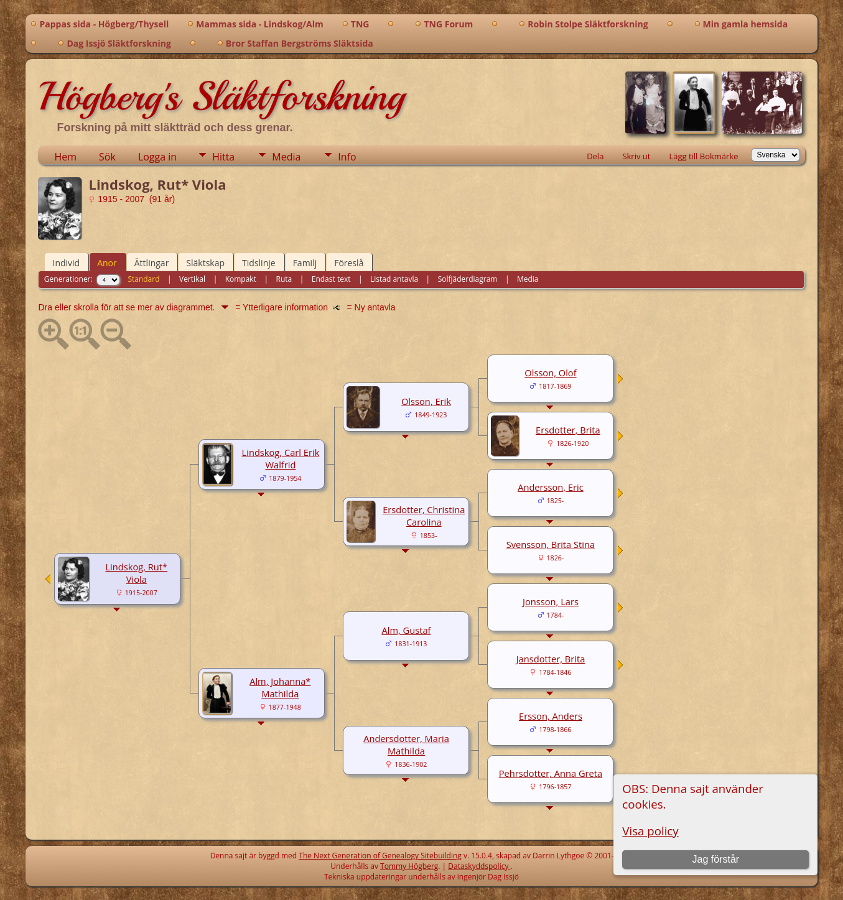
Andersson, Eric (551, 487)
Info (347, 157)
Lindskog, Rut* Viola (136, 572)
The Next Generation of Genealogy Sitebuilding (380, 855)
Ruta (284, 279)
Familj (305, 263)
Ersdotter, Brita (568, 430)
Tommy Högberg (409, 866)
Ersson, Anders (550, 716)
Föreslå (348, 263)
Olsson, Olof (550, 372)
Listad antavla (394, 279)
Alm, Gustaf (406, 630)
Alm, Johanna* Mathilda (279, 687)
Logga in (157, 157)
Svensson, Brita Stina (550, 544)
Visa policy (650, 830)
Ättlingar (151, 263)
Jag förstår (716, 859)
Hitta (223, 157)
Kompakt (240, 279)
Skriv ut (636, 156)
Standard (143, 279)
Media (286, 157)
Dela (595, 156)
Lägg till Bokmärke (703, 156)
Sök (107, 157)
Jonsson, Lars (551, 601)
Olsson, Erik (426, 401)
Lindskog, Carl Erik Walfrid (281, 458)
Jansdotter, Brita (550, 658)
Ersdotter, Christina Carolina (424, 515)
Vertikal (192, 279)
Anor (107, 263)
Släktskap (205, 263)
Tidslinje (259, 263)
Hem (65, 157)
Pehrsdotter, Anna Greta (551, 773)
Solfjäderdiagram (468, 279)
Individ (66, 263)
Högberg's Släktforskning (221, 96)
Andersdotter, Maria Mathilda (406, 744)
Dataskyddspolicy (479, 866)
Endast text (331, 279)
